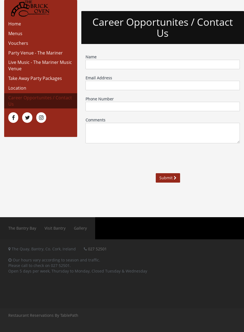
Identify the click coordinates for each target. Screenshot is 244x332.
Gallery (80, 228)
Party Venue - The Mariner (35, 53)
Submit (167, 177)
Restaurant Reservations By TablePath (43, 315)
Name (91, 56)
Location (17, 88)
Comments (95, 120)
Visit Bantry (55, 228)
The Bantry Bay (22, 228)
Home (14, 24)
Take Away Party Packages (35, 78)
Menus (15, 33)
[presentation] (198, 158)
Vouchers (18, 43)
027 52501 (97, 248)
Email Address (98, 78)
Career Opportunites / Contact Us (40, 101)
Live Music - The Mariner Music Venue (40, 65)
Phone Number (99, 99)
